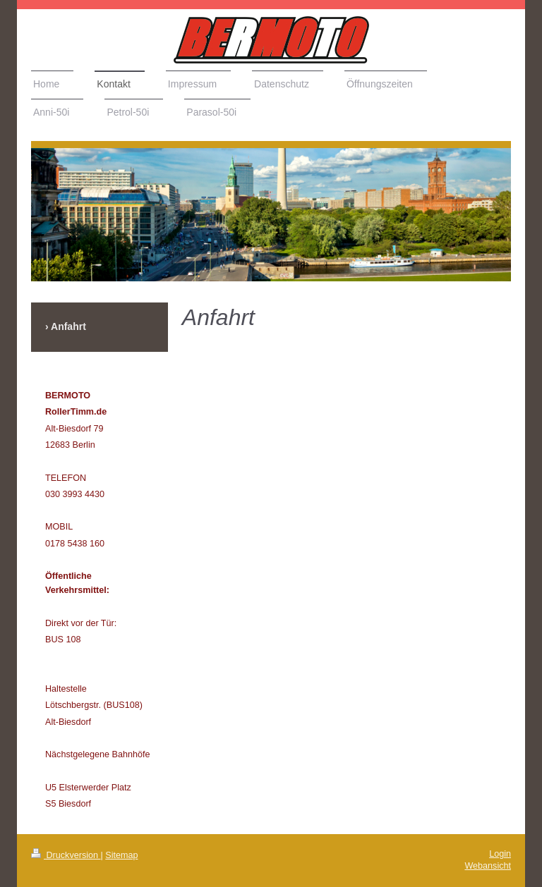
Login (500, 854)
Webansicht (487, 866)
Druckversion (65, 855)
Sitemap (121, 855)
